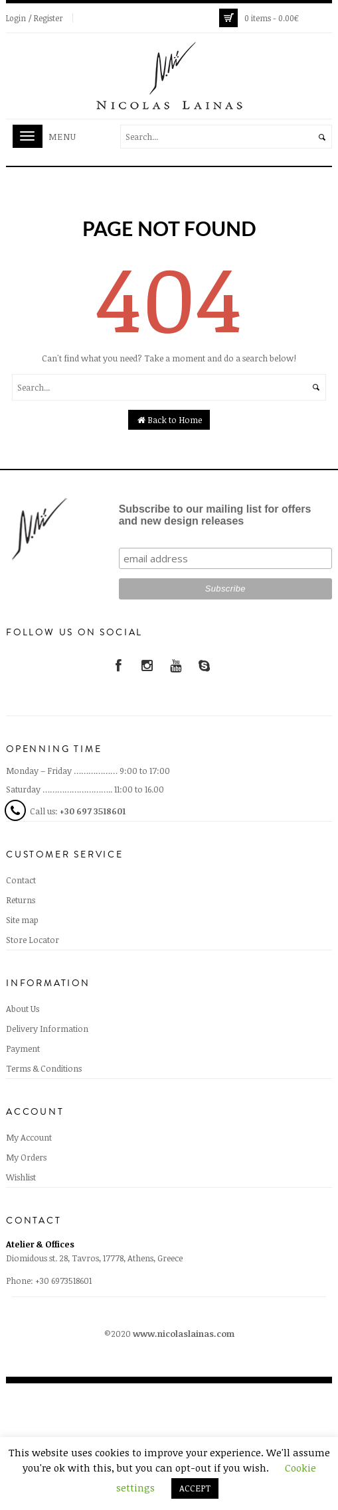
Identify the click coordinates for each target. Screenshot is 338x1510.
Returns (20, 900)
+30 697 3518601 (93, 811)
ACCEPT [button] (195, 1488)
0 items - (271, 18)
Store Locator (32, 940)
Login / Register (34, 18)
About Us (22, 1009)
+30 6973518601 (63, 1281)
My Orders (26, 1157)
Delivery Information (47, 1029)
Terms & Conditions (44, 1068)
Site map (22, 920)
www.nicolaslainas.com (183, 1334)
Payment (23, 1048)
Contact (21, 880)
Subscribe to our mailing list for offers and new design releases (215, 515)
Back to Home (169, 420)
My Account (29, 1137)
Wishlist (21, 1177)
